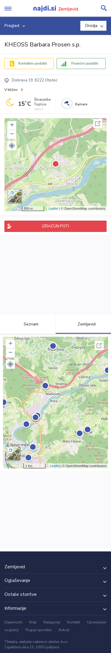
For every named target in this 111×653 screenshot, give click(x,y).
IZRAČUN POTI (55, 226)
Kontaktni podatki (32, 63)
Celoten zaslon (97, 123)
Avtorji (64, 630)
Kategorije (52, 622)
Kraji (32, 622)
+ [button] (12, 125)
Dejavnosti (13, 622)
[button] (11, 145)
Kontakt (73, 622)
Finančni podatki (84, 63)
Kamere (81, 104)
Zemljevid (83, 324)
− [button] (12, 134)
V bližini (10, 89)
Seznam (27, 324)
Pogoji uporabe (38, 630)
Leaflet (53, 208)
